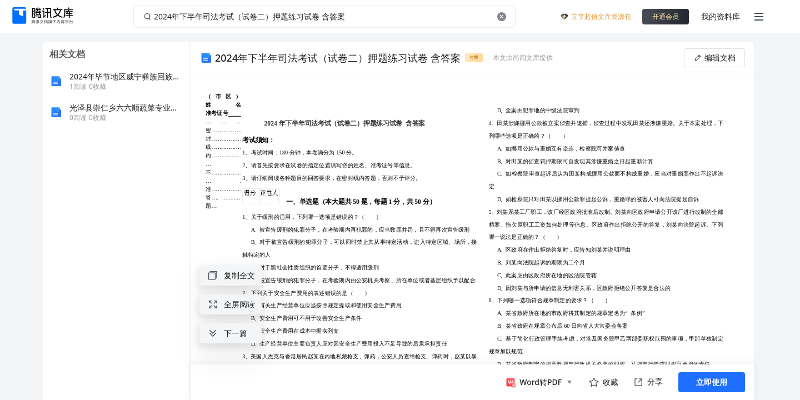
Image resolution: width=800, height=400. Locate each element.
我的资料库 (720, 16)
